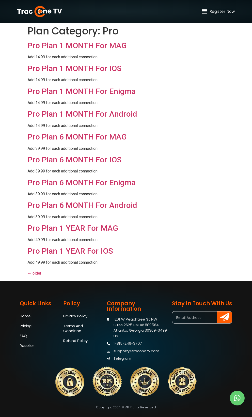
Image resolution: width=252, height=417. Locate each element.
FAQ (23, 335)
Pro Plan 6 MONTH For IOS (75, 159)
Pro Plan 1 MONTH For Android (82, 114)
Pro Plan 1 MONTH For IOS (75, 68)
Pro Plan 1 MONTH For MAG (77, 45)
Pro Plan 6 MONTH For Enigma (82, 182)
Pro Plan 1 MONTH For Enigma (82, 91)
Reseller (27, 345)
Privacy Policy (75, 316)
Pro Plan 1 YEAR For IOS (70, 251)
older (34, 273)
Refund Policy (75, 340)
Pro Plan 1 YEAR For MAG (73, 228)
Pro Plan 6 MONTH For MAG (77, 136)
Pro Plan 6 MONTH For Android (82, 205)
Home (25, 316)
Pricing (26, 325)
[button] (204, 13)
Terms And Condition (73, 328)
